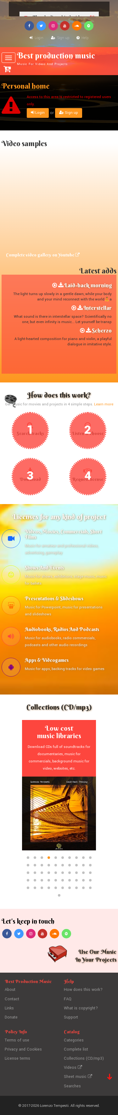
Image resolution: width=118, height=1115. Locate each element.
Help (82, 38)
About (10, 991)
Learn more (103, 404)
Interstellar (97, 307)
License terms (18, 1058)
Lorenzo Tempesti (54, 1104)
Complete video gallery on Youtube (43, 255)
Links (9, 1009)
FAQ (67, 1000)
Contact (12, 1000)
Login (36, 38)
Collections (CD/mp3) (84, 1058)
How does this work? (83, 991)
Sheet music (78, 1076)
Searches (72, 1085)
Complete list (76, 1049)
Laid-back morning (88, 285)
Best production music (59, 58)
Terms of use (17, 1040)
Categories (74, 1040)
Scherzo (102, 330)
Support (71, 1018)
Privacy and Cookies (23, 1049)
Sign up (60, 38)
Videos (73, 1067)
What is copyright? (81, 1009)
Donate (11, 1018)
